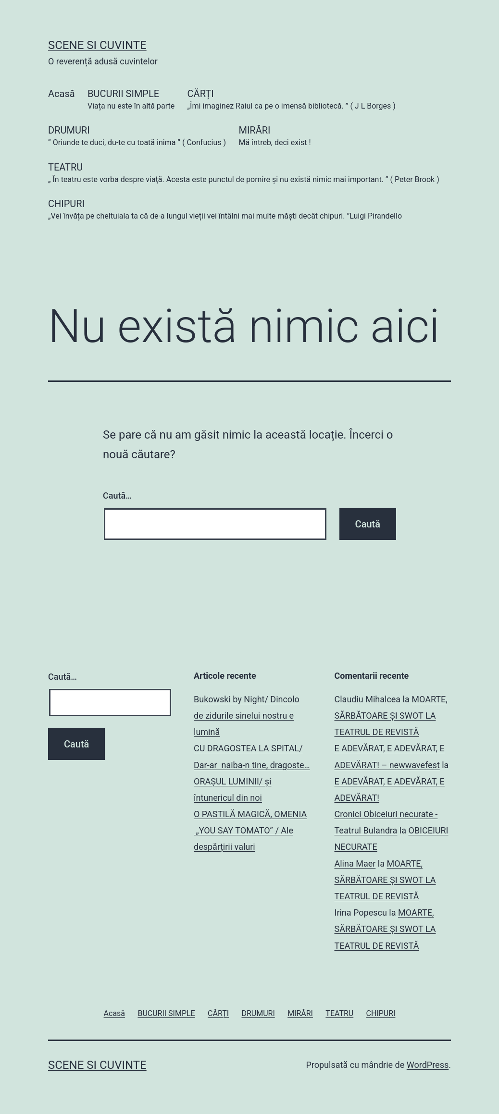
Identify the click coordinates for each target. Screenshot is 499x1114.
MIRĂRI (274, 136)
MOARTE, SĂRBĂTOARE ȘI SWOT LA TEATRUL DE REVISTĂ (391, 715)
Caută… (117, 495)
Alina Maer (355, 863)
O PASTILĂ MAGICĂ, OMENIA (250, 814)
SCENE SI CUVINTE (97, 45)
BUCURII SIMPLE (131, 100)
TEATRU (243, 173)
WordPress (428, 1065)
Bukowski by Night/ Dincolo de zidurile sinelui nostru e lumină (246, 715)
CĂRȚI (291, 100)
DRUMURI (137, 136)
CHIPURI (225, 210)
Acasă (61, 93)
